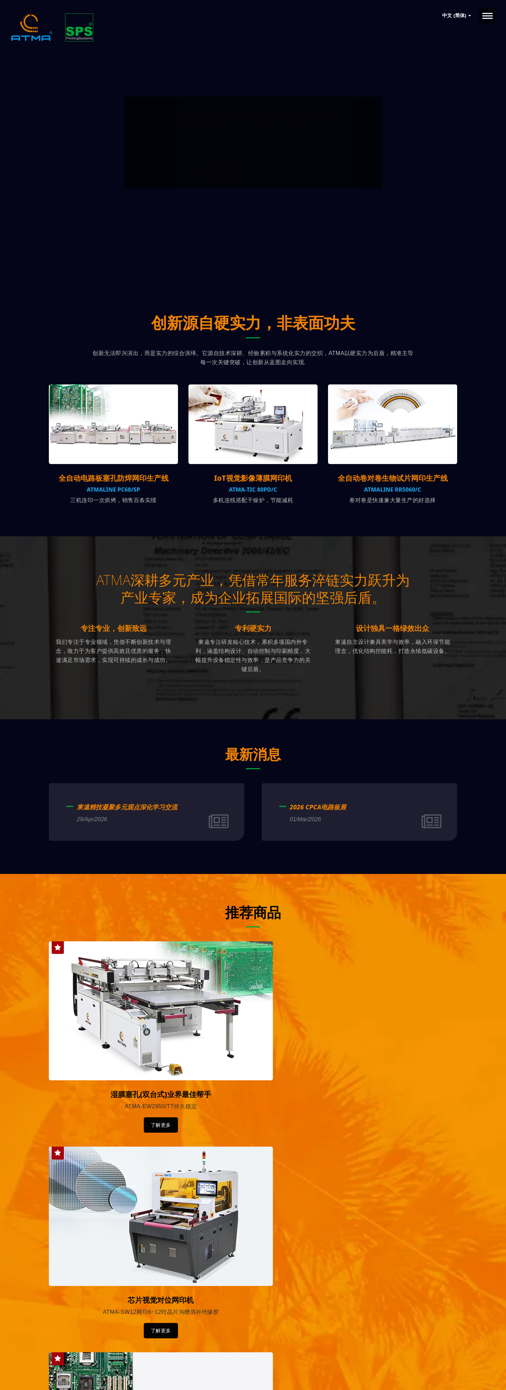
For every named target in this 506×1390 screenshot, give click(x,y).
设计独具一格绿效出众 (392, 651)
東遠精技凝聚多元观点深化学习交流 (127, 829)
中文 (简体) (456, 15)
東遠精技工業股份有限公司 (121, 1364)
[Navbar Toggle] (487, 16)
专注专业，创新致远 (114, 651)
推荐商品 (253, 934)
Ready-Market (116, 1372)
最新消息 (253, 776)
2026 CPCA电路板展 (318, 829)
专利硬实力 (253, 651)
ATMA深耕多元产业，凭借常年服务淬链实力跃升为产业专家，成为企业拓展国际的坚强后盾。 (253, 600)
